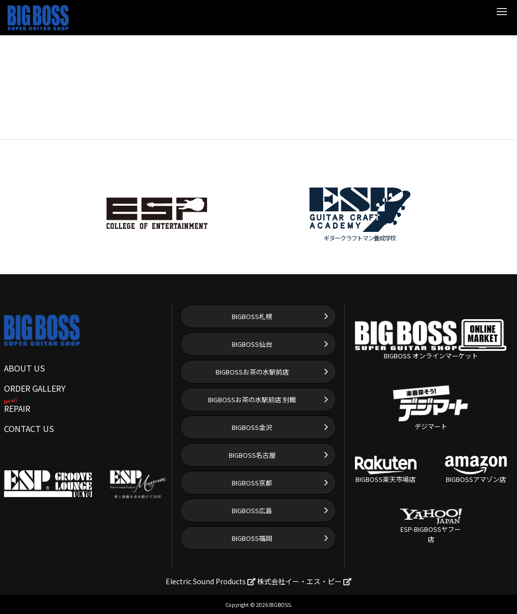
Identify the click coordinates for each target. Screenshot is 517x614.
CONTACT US (29, 428)
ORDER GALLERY (35, 388)
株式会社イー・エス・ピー (304, 581)
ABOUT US (24, 368)
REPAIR (17, 408)
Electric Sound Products (210, 581)
